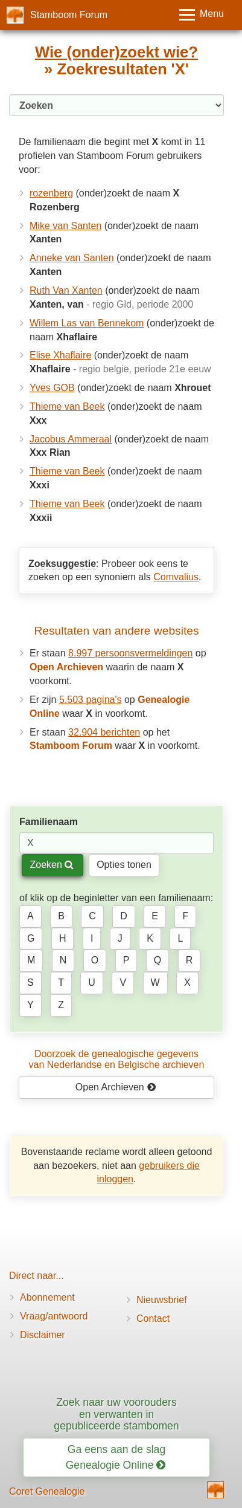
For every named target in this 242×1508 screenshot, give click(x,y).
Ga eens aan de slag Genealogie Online (116, 1457)
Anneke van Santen (72, 258)
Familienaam (48, 822)
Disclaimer (42, 1335)
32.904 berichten (104, 732)
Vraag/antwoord (54, 1316)
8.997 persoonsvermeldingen (130, 653)
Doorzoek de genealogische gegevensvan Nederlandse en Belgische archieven (117, 1059)
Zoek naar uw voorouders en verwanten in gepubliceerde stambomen (116, 1414)
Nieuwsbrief (161, 1300)
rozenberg (51, 193)
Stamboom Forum (68, 15)
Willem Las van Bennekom (87, 323)
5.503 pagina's (90, 699)
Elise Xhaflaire (60, 355)
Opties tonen (124, 864)
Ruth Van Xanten (66, 290)
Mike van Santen (65, 226)
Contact (153, 1318)
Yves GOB (52, 388)
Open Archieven (115, 1087)
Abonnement (47, 1297)
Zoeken (52, 864)
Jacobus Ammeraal (71, 439)
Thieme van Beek (67, 406)
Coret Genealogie (46, 1491)
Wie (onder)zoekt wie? (116, 52)
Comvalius (176, 577)
